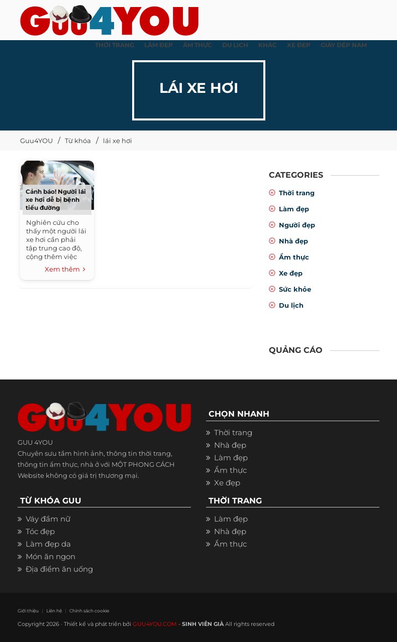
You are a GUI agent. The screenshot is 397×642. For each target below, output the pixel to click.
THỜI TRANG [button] (114, 45)
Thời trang (297, 193)
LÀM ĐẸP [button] (158, 45)
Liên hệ (54, 610)
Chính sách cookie (89, 610)
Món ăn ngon (50, 556)
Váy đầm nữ (48, 519)
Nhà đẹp (293, 241)
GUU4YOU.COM (155, 623)
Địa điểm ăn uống (59, 569)
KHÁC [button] (267, 45)
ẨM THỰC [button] (197, 45)
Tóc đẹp (40, 531)
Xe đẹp (291, 273)
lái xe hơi (117, 141)
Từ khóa (78, 141)
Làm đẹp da (48, 544)
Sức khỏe (295, 289)
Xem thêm (65, 269)
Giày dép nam (344, 45)
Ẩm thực (294, 257)
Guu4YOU (36, 141)
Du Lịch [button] (235, 45)
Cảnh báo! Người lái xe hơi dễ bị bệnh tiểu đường (56, 199)
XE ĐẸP (299, 45)
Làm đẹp (294, 209)
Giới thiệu (28, 610)
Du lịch (291, 305)
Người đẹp (297, 225)
